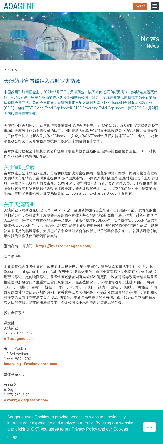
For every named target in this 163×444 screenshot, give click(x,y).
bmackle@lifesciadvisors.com (30, 364)
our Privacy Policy (81, 429)
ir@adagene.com (19, 338)
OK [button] (149, 427)
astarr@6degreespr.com (26, 400)
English (140, 6)
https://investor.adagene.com (63, 246)
